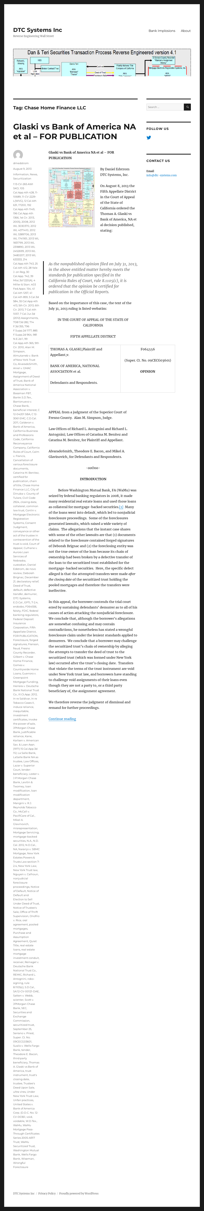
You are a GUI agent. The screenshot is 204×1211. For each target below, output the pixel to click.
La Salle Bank (26, 752)
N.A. (29, 840)
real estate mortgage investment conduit (26, 953)
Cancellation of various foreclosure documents (25, 464)
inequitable (20, 711)
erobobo (18, 606)
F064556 (30, 606)
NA (15, 849)
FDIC (25, 610)
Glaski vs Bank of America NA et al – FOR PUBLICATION (74, 131)
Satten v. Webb (23, 995)
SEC (23, 1008)
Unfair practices (23, 1100)
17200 (22, 205)
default (18, 589)
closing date (28, 502)
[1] (121, 507)
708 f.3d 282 (20, 322)
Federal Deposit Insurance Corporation (23, 623)
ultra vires (19, 1091)
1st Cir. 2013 (27, 217)
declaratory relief (27, 581)
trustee (17, 1083)
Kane (28, 736)
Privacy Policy (47, 1193)
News (33, 174)
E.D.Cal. (18, 602)
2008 (25, 221)
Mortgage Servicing (26, 832)
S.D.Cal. (29, 987)
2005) (16, 221)
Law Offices (31, 761)
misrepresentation (25, 828)
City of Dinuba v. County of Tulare (26, 493)
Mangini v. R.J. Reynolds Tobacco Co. (24, 807)
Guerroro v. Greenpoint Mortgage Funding (25, 677)
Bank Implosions (162, 31)
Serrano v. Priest (23, 1033)
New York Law (27, 865)
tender (25, 1049)
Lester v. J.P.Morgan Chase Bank (26, 778)
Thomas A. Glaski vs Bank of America (26, 1066)
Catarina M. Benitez (26, 472)
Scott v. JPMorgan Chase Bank (24, 1004)
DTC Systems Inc (37, 29)
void (29, 1116)
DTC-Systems (21, 598)
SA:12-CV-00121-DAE (26, 991)
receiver (18, 962)
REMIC (17, 974)
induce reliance (23, 706)
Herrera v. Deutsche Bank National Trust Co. (26, 690)
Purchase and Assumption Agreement (22, 937)
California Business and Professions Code (25, 435)
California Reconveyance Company (23, 443)
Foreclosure (20, 640)
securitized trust (23, 1024)
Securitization (22, 178)
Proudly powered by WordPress (79, 1193)
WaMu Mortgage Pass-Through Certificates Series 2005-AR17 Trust (26, 1133)
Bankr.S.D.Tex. (22, 397)
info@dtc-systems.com (161, 175)
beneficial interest (25, 410)
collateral (19, 506)
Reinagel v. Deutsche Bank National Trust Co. (26, 966)
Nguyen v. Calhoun (25, 874)
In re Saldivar (21, 698)
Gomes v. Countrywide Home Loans (26, 669)
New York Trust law (25, 870)
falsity (17, 610)
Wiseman (27, 1158)
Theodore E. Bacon (25, 1054)
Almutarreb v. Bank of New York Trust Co (25, 359)
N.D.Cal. (30, 845)
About (186, 31)
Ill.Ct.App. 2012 (27, 694)
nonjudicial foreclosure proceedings (21, 882)
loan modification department (25, 794)
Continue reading (62, 719)
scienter (18, 999)
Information (21, 174)
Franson (33, 644)
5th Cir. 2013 (26, 305)
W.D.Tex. (31, 1121)
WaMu (17, 1125)
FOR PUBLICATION (25, 635)
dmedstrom (21, 163)
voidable (19, 1121)
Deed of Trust (21, 585)
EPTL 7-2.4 (31, 602)
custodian (19, 564)
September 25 (22, 1029)
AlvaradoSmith (27, 363)
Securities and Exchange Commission (22, 1016)
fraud (16, 648)
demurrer (30, 594)
